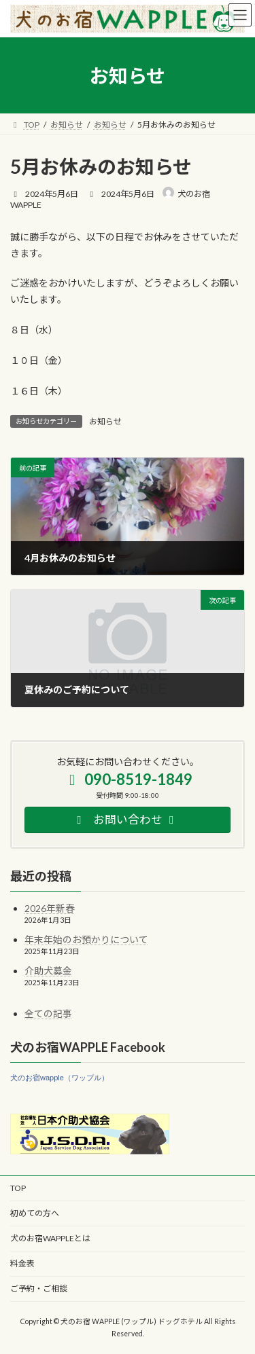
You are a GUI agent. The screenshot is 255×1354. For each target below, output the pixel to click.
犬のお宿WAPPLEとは (50, 1238)
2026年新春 (49, 908)
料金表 (22, 1263)
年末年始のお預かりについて (86, 939)
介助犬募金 (48, 970)
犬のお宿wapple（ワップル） (59, 1078)
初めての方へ (34, 1213)
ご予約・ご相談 (38, 1288)
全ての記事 (48, 1013)
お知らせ (105, 421)
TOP (18, 1188)
